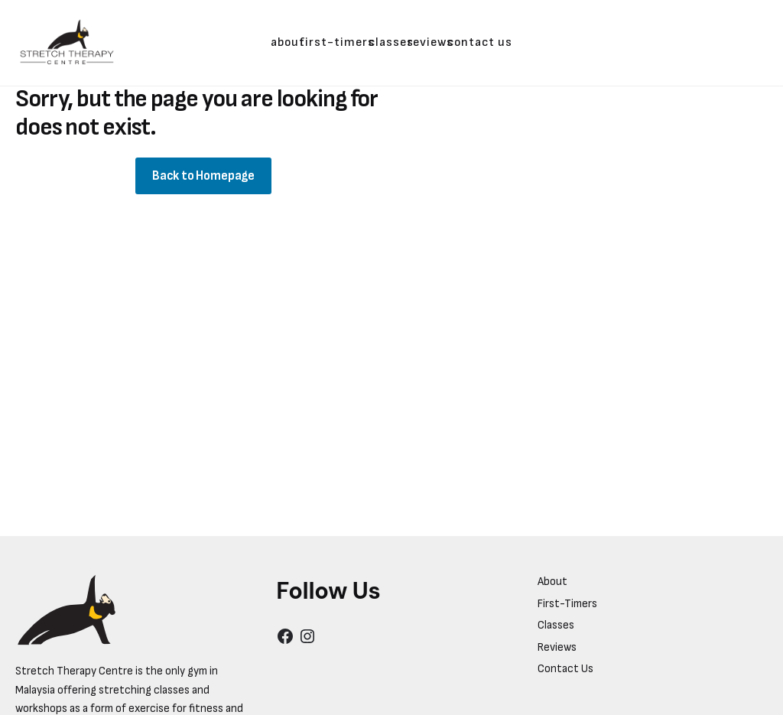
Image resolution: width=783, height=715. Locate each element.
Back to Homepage (203, 176)
